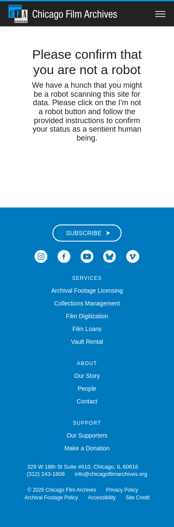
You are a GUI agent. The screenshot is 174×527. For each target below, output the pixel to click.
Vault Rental (87, 341)
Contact (87, 401)
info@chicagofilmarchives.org (111, 474)
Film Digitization (87, 316)
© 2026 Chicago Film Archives (62, 490)
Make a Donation (87, 448)
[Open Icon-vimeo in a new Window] (132, 256)
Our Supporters (87, 435)
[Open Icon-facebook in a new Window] (64, 256)
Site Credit (138, 498)
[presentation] (87, 169)
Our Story (87, 375)
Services (87, 278)
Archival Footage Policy (51, 498)
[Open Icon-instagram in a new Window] (41, 256)
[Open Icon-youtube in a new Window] (87, 256)
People (87, 388)
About (87, 363)
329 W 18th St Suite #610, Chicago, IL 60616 (82, 467)
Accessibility (102, 498)
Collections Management (87, 303)
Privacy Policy (122, 490)
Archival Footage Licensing (87, 290)
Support (87, 423)
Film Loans (87, 328)
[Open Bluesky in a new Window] (109, 256)
